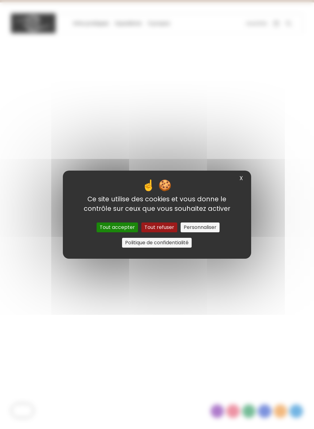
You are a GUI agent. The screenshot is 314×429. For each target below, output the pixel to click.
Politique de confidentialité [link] (157, 242)
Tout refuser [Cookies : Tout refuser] (159, 227)
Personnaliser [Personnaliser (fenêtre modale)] (200, 227)
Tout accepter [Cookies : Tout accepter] (117, 227)
